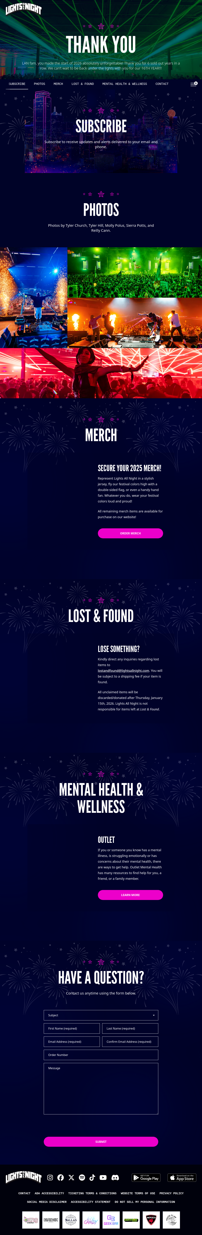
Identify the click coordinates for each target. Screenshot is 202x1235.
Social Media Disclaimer (47, 1202)
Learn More (130, 895)
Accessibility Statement (90, 1202)
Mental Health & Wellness (124, 84)
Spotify (82, 1177)
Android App (146, 1177)
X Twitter (71, 1177)
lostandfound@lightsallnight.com (123, 670)
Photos (39, 84)
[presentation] (71, 1125)
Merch (58, 84)
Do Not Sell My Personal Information (145, 1202)
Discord (115, 1177)
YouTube (103, 1177)
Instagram (50, 1177)
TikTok (92, 1177)
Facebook (60, 1177)
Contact (162, 84)
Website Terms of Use (138, 1193)
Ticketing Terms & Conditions (92, 1193)
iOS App (182, 1177)
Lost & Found (83, 84)
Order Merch (130, 533)
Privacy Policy (172, 1193)
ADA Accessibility (49, 1193)
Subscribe (17, 84)
